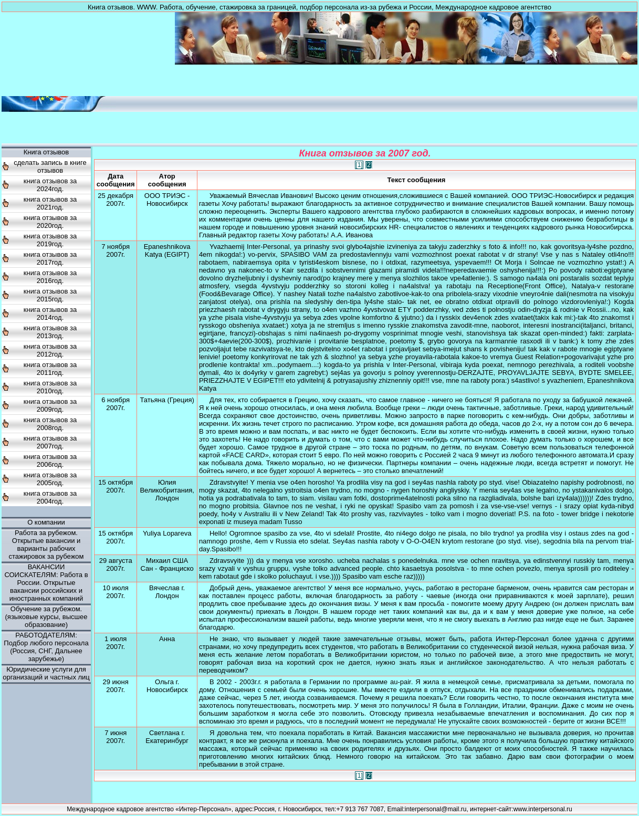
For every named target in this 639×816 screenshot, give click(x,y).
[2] (368, 165)
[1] (358, 165)
